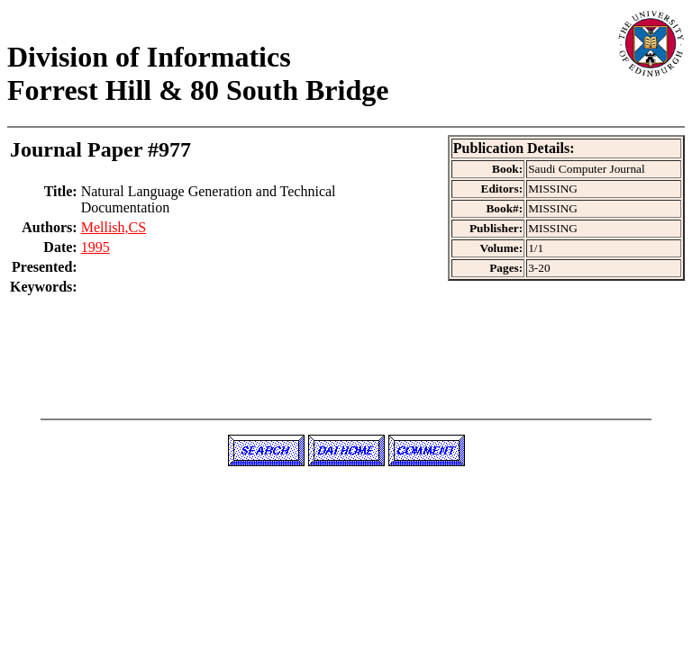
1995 (95, 247)
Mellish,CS (113, 227)
